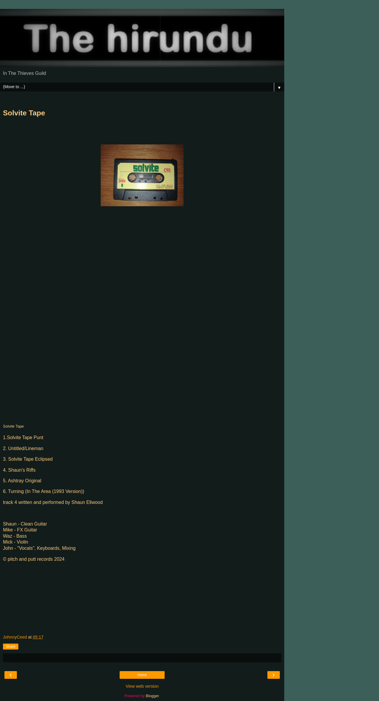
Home (142, 675)
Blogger (152, 696)
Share (10, 646)
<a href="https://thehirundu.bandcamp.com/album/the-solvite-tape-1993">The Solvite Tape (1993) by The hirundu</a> (55, 315)
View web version (142, 686)
